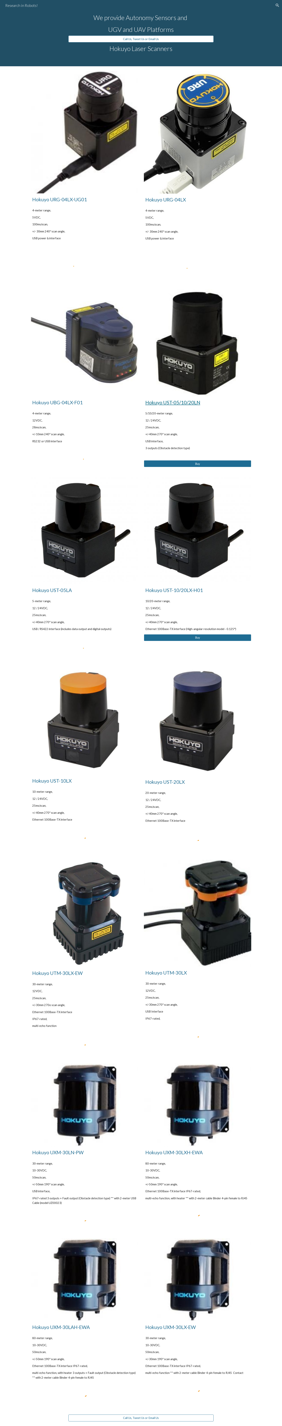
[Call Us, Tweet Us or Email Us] (141, 39)
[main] (141, 23)
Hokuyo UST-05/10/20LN (172, 402)
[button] (277, 5)
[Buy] (197, 463)
